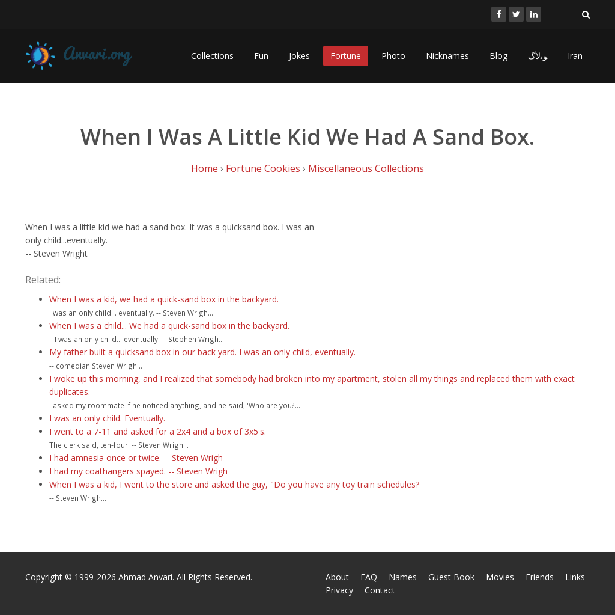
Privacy (339, 590)
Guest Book (451, 577)
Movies (500, 577)
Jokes (299, 55)
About (337, 577)
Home (204, 168)
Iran (575, 55)
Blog (498, 55)
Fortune (345, 55)
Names (403, 577)
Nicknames (447, 55)
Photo (393, 55)
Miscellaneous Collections (366, 168)
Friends (540, 577)
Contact (380, 590)
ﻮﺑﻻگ (537, 55)
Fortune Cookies (263, 168)
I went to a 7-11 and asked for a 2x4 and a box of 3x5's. (157, 431)
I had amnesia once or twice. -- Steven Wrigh (136, 458)
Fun (261, 55)
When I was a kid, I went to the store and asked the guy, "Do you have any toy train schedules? (234, 484)
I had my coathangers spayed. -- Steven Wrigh (138, 471)
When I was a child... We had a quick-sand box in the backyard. (169, 325)
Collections (212, 55)
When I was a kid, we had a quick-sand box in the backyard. (164, 299)
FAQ (368, 577)
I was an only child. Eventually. (107, 418)
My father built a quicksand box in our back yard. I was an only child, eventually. (202, 352)
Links (575, 577)
